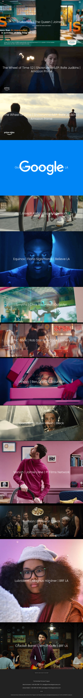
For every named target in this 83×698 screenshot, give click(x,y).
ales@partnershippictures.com (51, 684)
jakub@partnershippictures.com (51, 688)
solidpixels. (70, 694)
